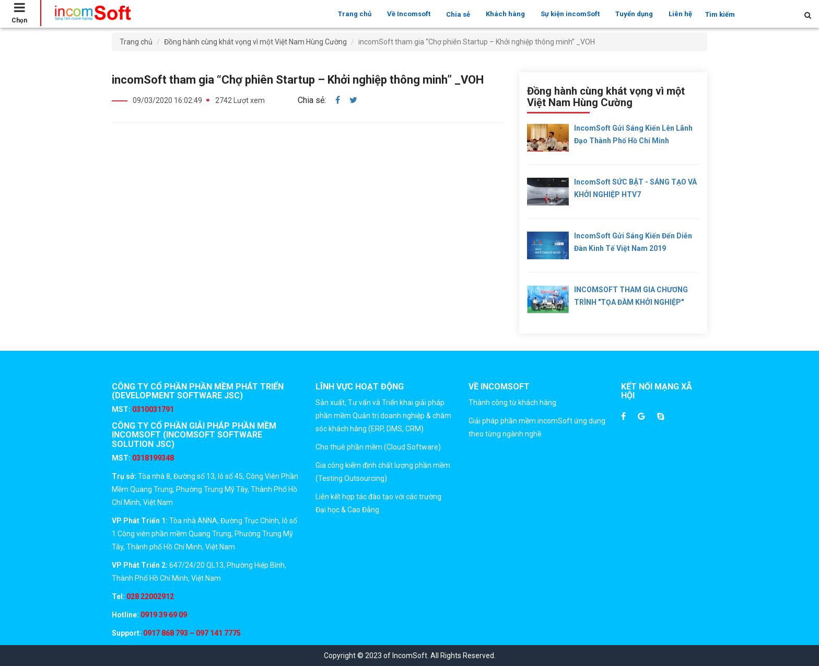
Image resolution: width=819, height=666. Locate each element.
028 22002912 (150, 596)
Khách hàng (505, 14)
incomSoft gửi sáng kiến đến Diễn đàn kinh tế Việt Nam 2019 (633, 242)
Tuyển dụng (634, 14)
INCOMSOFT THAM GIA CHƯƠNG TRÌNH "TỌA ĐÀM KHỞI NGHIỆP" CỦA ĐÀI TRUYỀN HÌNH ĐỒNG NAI (631, 297)
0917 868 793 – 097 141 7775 (191, 633)
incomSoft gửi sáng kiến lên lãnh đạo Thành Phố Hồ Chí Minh (633, 134)
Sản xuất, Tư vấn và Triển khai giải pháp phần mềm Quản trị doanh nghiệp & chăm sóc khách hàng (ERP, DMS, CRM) (383, 415)
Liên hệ (680, 14)
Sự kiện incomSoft (570, 14)
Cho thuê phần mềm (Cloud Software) (378, 447)
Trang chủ (354, 14)
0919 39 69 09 (163, 615)
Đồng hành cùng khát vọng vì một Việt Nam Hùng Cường (255, 42)
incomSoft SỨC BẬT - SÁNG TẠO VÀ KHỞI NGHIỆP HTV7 (635, 188)
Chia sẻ (458, 14)
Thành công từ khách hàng (512, 402)
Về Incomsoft (408, 14)
